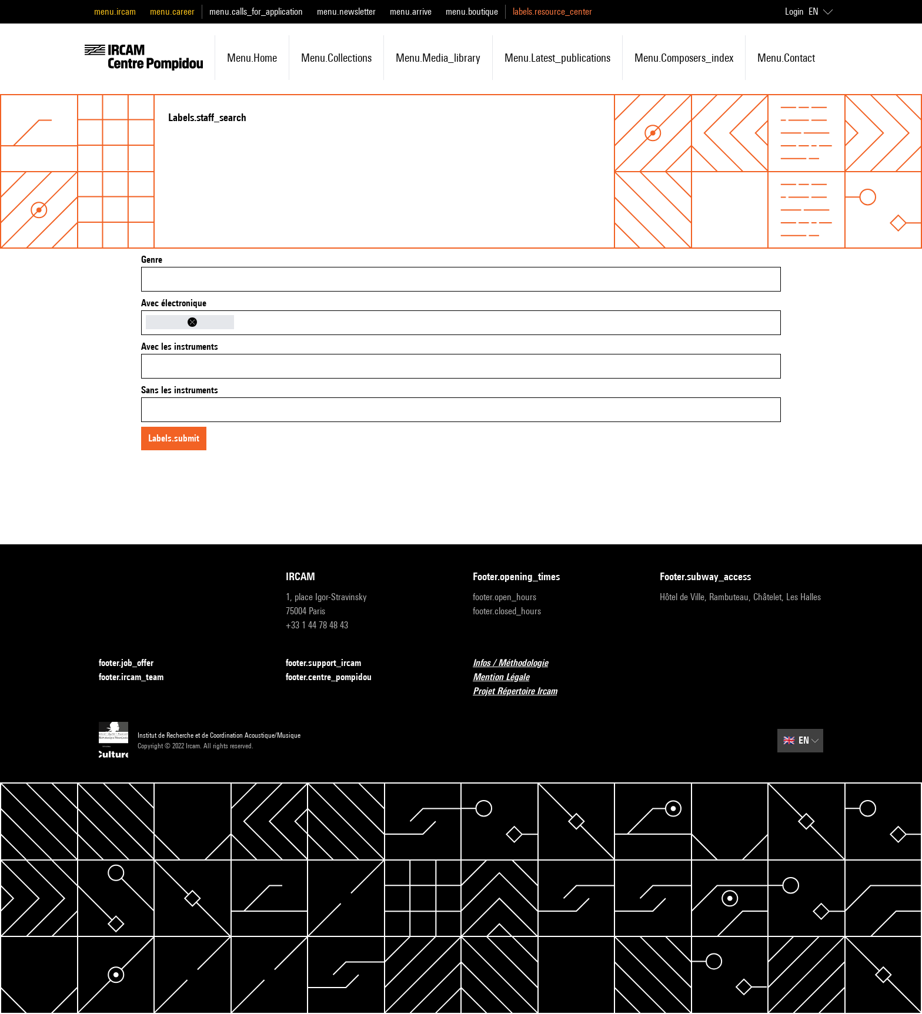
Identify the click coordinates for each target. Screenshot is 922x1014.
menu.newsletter (346, 11)
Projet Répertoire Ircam (522, 691)
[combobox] (461, 279)
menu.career (172, 11)
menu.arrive (411, 11)
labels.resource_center (552, 11)
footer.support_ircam (330, 663)
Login (794, 11)
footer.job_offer (133, 663)
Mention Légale (508, 677)
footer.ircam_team (138, 677)
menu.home (252, 57)
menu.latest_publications (557, 57)
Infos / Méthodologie (517, 663)
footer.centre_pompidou (336, 677)
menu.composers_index (683, 57)
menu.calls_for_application (256, 11)
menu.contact (786, 57)
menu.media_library (438, 57)
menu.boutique (472, 11)
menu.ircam (115, 11)
